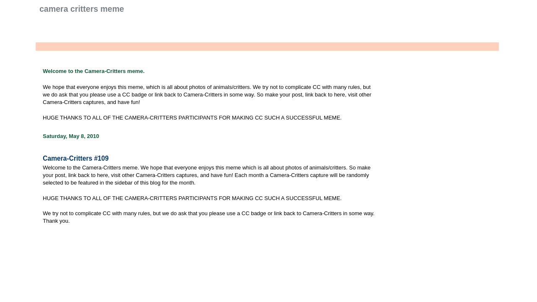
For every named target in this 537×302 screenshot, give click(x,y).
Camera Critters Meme (81, 8)
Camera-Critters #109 (76, 158)
